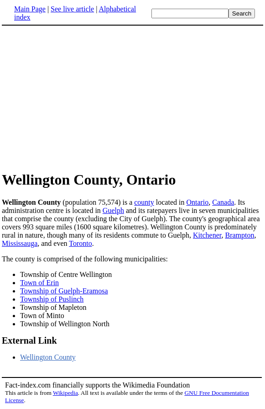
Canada (223, 202)
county (144, 202)
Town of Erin (39, 283)
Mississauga (19, 243)
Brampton (239, 235)
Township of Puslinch (51, 299)
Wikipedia (65, 392)
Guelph (113, 210)
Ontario (197, 202)
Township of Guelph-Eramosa (64, 291)
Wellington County (48, 357)
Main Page (30, 9)
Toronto (80, 243)
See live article (72, 9)
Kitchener (207, 235)
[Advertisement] (78, 98)
